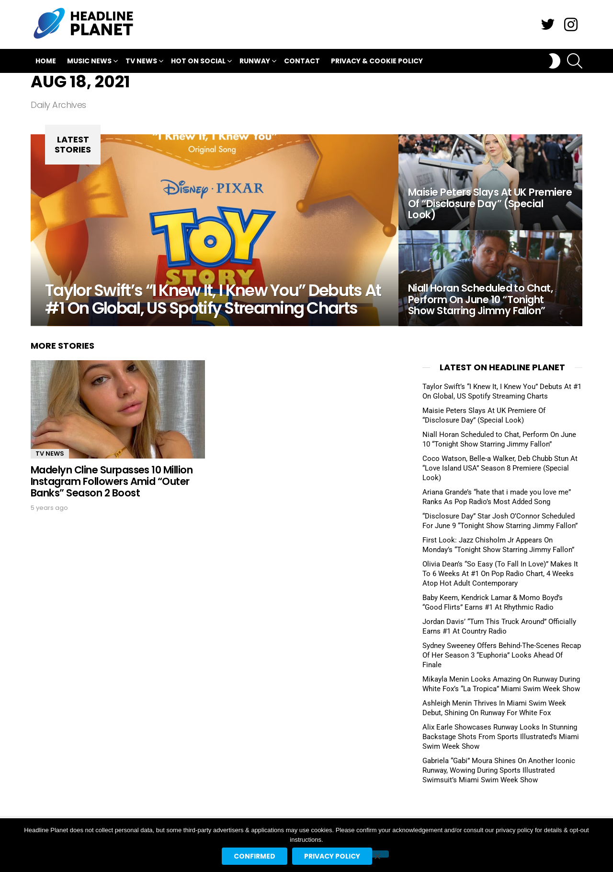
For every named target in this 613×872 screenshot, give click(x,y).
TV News (141, 62)
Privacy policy (332, 856)
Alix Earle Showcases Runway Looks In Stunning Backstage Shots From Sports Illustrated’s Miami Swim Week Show (500, 737)
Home (45, 61)
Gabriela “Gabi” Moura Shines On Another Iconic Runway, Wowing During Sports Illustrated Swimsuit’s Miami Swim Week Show (498, 770)
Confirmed (254, 856)
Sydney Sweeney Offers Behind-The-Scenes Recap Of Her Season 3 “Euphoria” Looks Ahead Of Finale (501, 655)
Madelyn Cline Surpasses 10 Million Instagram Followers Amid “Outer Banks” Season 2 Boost (112, 481)
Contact (302, 61)
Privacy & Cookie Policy (377, 61)
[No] (377, 854)
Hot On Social (198, 62)
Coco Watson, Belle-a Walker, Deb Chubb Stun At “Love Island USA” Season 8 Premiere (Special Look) (500, 468)
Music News (89, 62)
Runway (254, 62)
